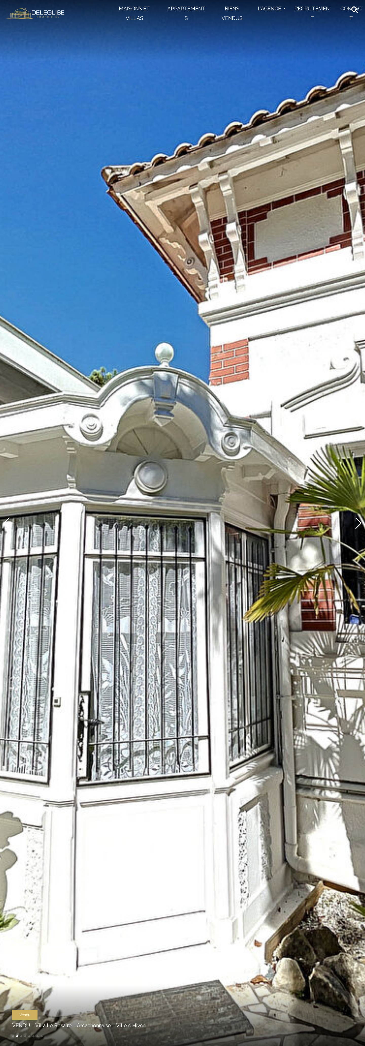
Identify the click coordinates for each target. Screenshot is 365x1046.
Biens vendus (232, 13)
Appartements (186, 13)
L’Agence (269, 9)
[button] (13, 1036)
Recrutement (312, 13)
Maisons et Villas (134, 13)
